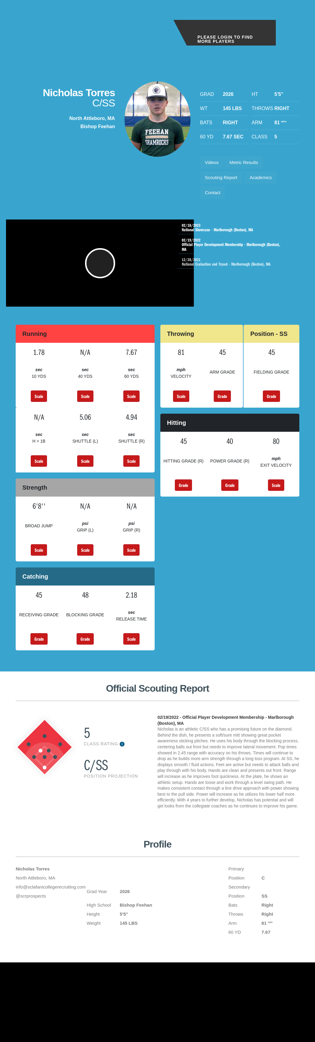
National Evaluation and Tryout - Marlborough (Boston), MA (244, 267)
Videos (213, 163)
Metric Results (247, 163)
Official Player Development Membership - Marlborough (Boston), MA (238, 250)
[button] (102, 272)
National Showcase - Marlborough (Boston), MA (238, 233)
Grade (222, 408)
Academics (265, 180)
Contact (214, 197)
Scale (39, 408)
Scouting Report (223, 180)
